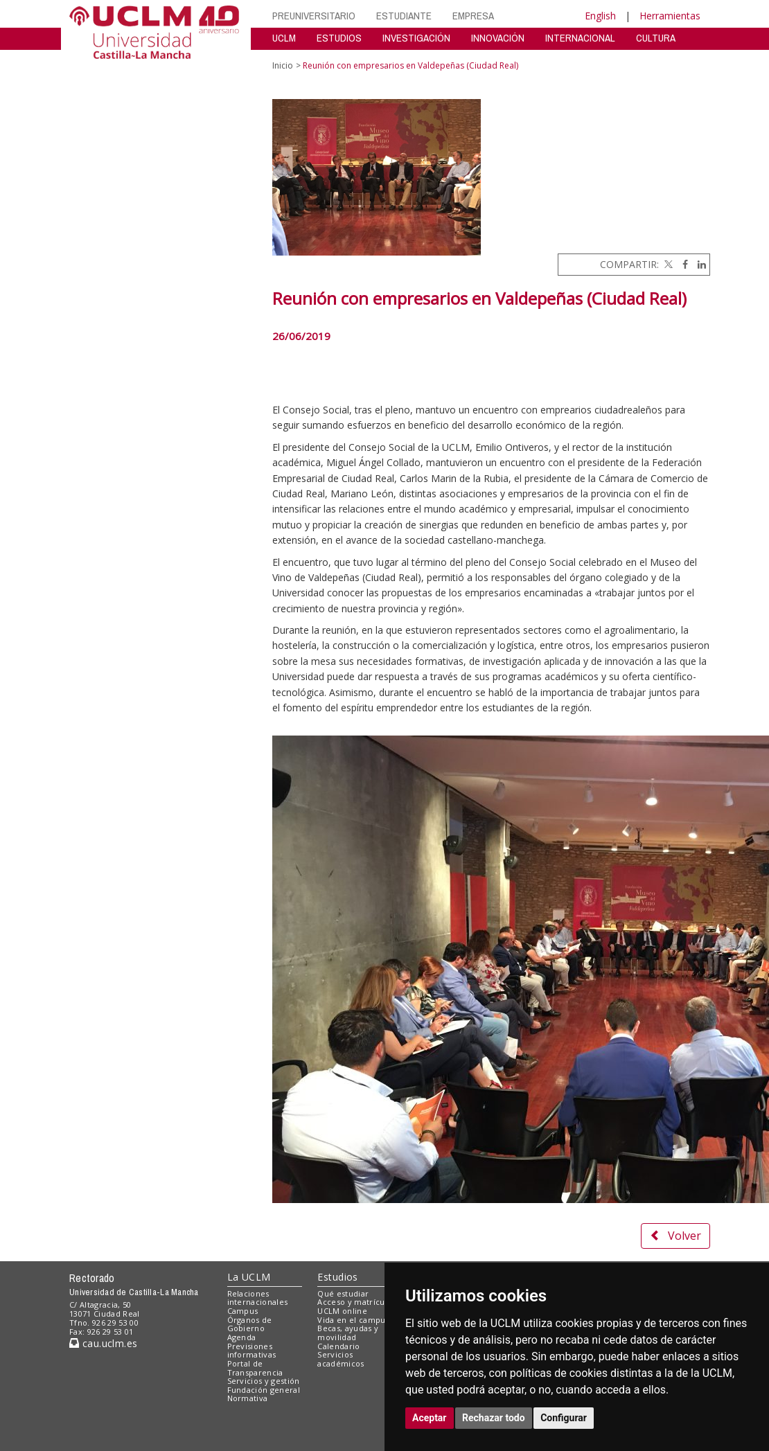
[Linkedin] (698, 264)
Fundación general (264, 1390)
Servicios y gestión (263, 1381)
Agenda (241, 1337)
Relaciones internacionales (257, 1298)
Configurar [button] (563, 1417)
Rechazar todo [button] (493, 1417)
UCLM (284, 37)
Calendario (338, 1346)
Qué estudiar (343, 1293)
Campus (242, 1311)
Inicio (282, 65)
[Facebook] (681, 264)
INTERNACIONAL (580, 37)
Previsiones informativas (251, 1350)
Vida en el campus (353, 1320)
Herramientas (669, 15)
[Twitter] (667, 264)
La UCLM (249, 1276)
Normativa (247, 1398)
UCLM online (342, 1311)
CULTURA (655, 37)
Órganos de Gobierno (249, 1324)
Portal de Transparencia (255, 1368)
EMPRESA (473, 15)
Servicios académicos (340, 1359)
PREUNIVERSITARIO (313, 15)
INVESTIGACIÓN (416, 37)
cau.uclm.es (103, 1343)
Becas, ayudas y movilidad (347, 1332)
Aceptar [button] (429, 1417)
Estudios (337, 1276)
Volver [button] (675, 1235)
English (600, 15)
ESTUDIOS (339, 37)
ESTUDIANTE (404, 15)
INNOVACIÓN (497, 37)
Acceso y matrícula (354, 1302)
